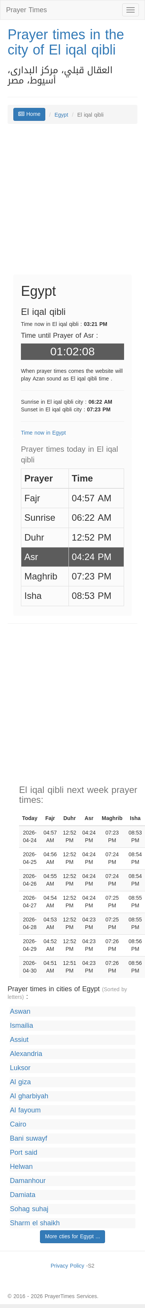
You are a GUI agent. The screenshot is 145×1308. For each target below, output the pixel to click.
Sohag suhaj (29, 1209)
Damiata (22, 1195)
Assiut (19, 1040)
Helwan (21, 1167)
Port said (23, 1153)
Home (29, 114)
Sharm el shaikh (35, 1223)
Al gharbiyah (29, 1096)
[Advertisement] (71, 203)
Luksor (20, 1068)
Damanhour (28, 1181)
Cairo (18, 1124)
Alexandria (26, 1054)
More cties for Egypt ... (72, 1236)
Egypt (61, 115)
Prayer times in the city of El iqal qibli (66, 42)
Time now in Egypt (43, 433)
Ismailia (21, 1026)
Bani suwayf (28, 1138)
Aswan (20, 1011)
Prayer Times (26, 9)
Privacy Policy (67, 1266)
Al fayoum (25, 1110)
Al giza (20, 1082)
